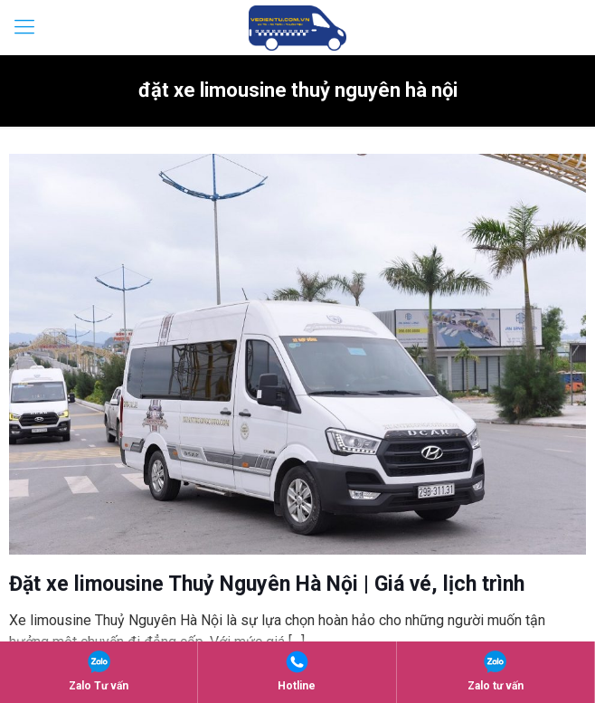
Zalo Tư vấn (98, 671)
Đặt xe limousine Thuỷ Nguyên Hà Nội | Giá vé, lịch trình (266, 584)
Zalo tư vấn (496, 671)
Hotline (297, 671)
